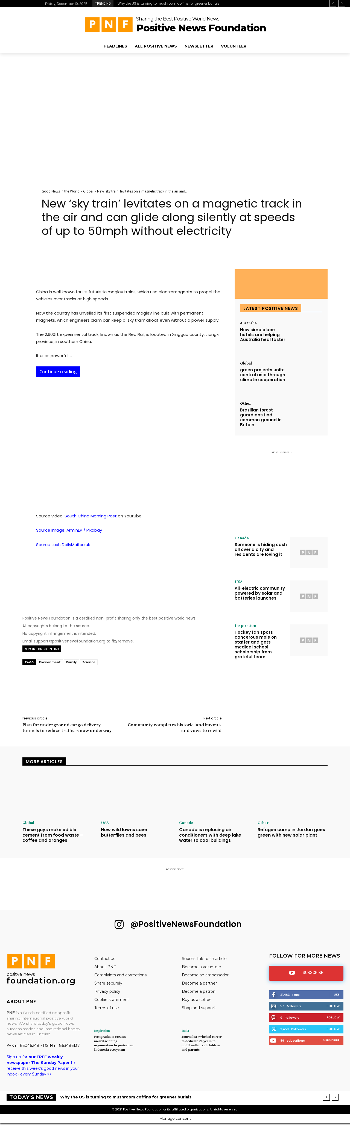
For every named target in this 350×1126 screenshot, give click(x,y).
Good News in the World (61, 191)
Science (88, 662)
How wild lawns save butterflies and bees (124, 832)
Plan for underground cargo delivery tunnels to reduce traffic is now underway (67, 727)
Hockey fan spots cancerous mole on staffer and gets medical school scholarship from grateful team (256, 644)
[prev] (332, 3)
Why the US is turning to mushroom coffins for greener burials (169, 3)
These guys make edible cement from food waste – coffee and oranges (52, 834)
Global (88, 191)
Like (337, 994)
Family (71, 662)
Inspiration (245, 625)
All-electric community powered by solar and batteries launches (260, 593)
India (185, 1030)
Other (245, 403)
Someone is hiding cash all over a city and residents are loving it (261, 549)
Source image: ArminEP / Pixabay (69, 530)
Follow (333, 1006)
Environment (50, 662)
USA (239, 581)
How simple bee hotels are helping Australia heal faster (262, 334)
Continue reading (58, 372)
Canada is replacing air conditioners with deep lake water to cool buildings (210, 834)
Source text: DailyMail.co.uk (63, 544)
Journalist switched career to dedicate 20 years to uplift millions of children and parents (201, 1043)
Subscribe (331, 1040)
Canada (242, 538)
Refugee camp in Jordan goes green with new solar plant (291, 832)
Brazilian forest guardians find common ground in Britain (261, 417)
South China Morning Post (91, 516)
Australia (248, 323)
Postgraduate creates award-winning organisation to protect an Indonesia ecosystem (113, 1043)
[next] (341, 3)
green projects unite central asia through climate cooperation (262, 375)
